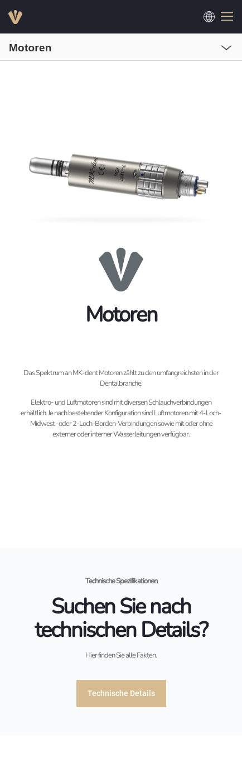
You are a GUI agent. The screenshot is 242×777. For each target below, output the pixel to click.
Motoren (30, 47)
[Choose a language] (209, 17)
